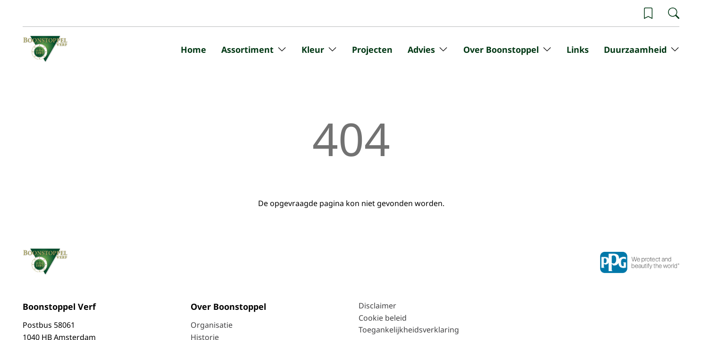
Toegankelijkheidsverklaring (409, 329)
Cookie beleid (383, 318)
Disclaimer (377, 305)
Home (193, 49)
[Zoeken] (673, 13)
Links (578, 49)
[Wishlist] (648, 13)
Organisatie (212, 325)
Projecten (372, 49)
